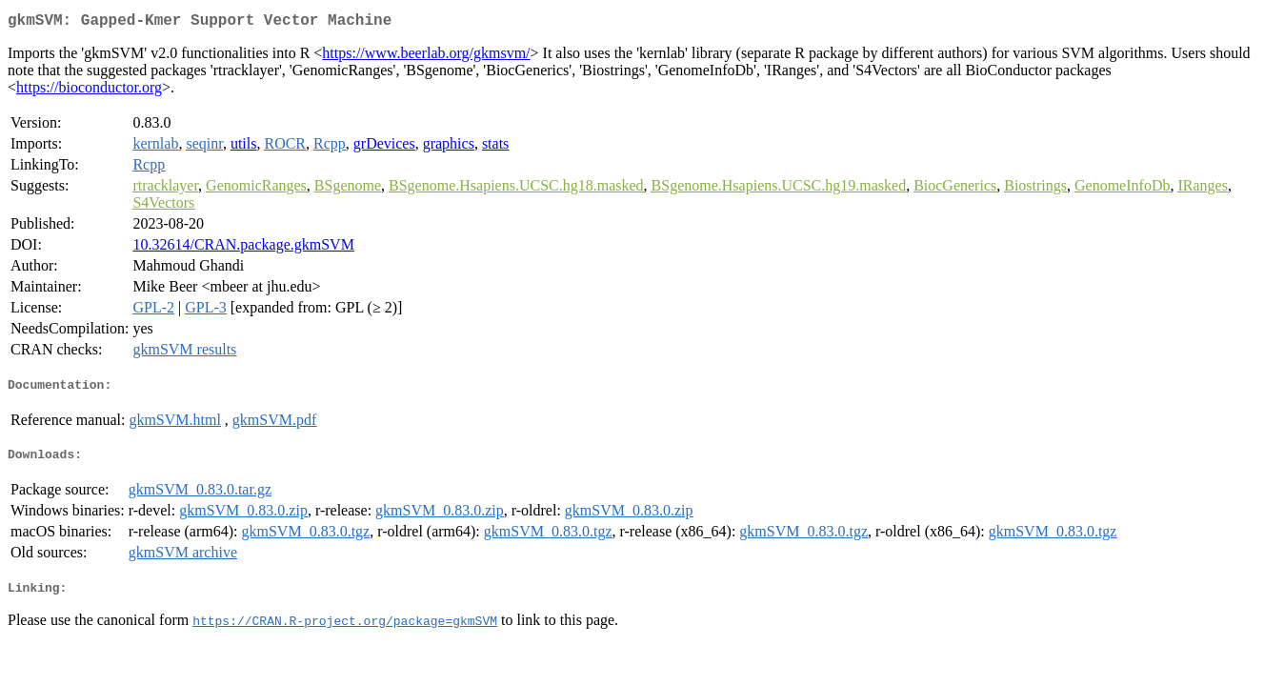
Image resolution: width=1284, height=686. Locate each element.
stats (495, 147)
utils (244, 147)
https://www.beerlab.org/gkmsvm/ (426, 57)
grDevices (384, 147)
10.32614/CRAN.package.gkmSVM (242, 248)
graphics (448, 147)
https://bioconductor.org (89, 91)
